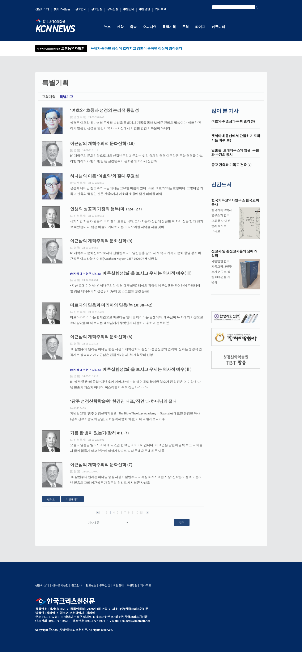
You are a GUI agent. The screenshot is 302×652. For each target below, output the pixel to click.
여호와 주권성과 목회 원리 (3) (233, 125)
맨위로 (51, 503)
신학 (120, 27)
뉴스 (107, 27)
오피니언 (149, 27)
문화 (185, 27)
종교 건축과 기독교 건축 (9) (231, 169)
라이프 (200, 27)
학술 (133, 27)
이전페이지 (72, 503)
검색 (181, 526)
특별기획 (169, 27)
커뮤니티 (218, 27)
